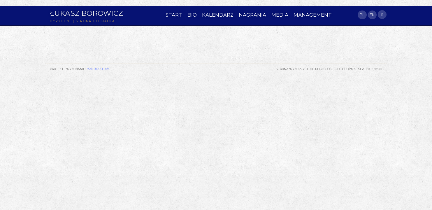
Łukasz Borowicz (86, 13)
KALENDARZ (217, 15)
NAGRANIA (252, 15)
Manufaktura (98, 69)
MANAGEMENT (313, 15)
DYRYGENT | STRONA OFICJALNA (82, 21)
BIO (192, 15)
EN (372, 15)
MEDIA (279, 15)
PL (362, 15)
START (174, 15)
